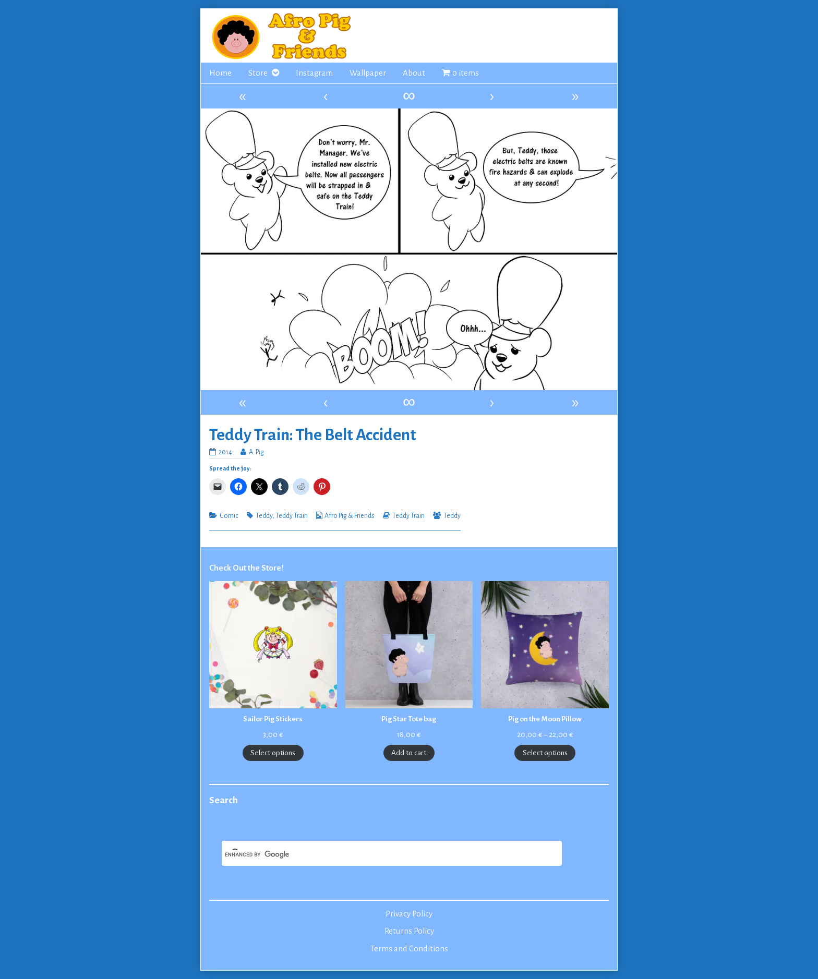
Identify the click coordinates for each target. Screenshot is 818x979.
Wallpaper (368, 73)
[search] (379, 854)
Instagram (314, 73)
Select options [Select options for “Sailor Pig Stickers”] (272, 753)
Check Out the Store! (246, 568)
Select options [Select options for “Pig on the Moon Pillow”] (545, 753)
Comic (229, 515)
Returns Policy (409, 931)
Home (220, 73)
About (414, 73)
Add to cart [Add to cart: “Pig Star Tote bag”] (408, 753)
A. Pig (256, 452)
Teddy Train (291, 515)
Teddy (264, 515)
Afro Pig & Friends (349, 515)
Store (258, 73)
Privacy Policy (409, 914)
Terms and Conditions (409, 949)
